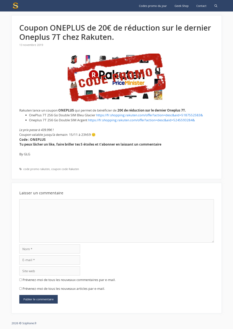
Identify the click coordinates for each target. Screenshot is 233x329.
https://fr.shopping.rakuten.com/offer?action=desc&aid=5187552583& (149, 115)
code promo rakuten (36, 169)
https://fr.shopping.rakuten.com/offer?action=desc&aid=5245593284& (141, 120)
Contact (201, 6)
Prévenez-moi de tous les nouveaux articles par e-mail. (64, 288)
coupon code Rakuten (65, 169)
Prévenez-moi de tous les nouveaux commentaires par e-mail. (69, 280)
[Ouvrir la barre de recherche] (216, 5)
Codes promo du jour (153, 6)
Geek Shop (182, 6)
